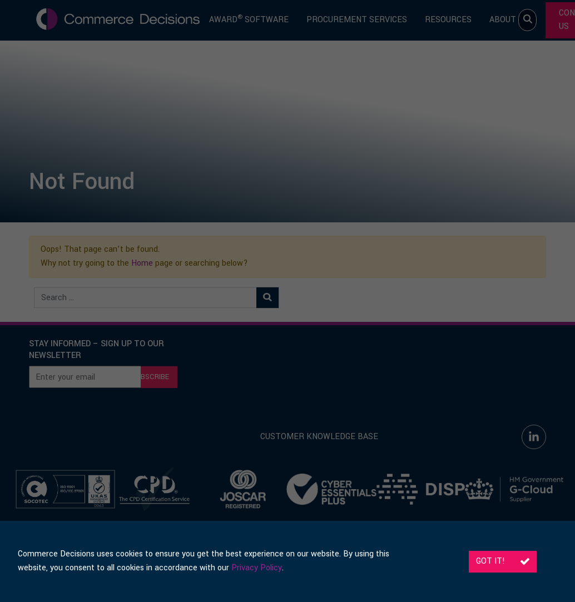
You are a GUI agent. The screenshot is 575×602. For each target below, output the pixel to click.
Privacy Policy (256, 568)
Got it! (502, 561)
